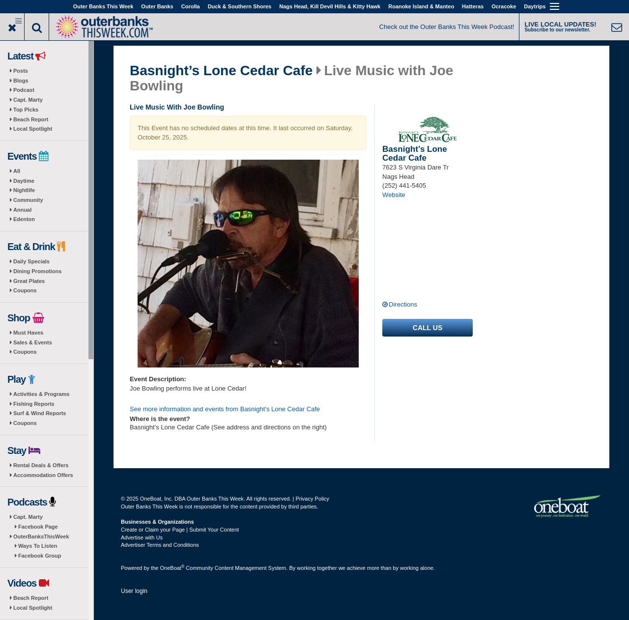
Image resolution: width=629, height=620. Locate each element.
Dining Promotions (37, 271)
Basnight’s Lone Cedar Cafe (221, 70)
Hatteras (473, 6)
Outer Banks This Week (103, 6)
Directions (403, 304)
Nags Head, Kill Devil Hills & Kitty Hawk (329, 6)
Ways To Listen (37, 546)
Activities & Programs (41, 394)
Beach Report (31, 119)
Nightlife (24, 190)
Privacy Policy (312, 499)
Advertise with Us (142, 537)
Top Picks (25, 110)
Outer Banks (157, 6)
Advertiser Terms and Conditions (160, 545)
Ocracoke (503, 6)
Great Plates (29, 281)
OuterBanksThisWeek (41, 536)
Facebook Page (38, 527)
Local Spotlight (32, 129)
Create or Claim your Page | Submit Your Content (180, 530)
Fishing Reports (34, 404)
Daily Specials (31, 261)
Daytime (23, 181)
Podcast (23, 90)
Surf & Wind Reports (39, 413)
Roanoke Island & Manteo (421, 6)
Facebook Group (39, 556)
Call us (427, 328)
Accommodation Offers (43, 475)
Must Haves (28, 333)
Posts (20, 71)
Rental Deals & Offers (40, 465)
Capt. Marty (28, 100)
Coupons (25, 290)
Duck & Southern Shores (240, 6)
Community (28, 200)
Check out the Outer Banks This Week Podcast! (447, 26)
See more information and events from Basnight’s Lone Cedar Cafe (225, 409)
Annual (22, 210)
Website (393, 194)
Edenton (24, 219)
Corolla (190, 6)
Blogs (21, 81)
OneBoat (172, 568)
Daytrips (534, 6)
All (16, 171)
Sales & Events (32, 342)
